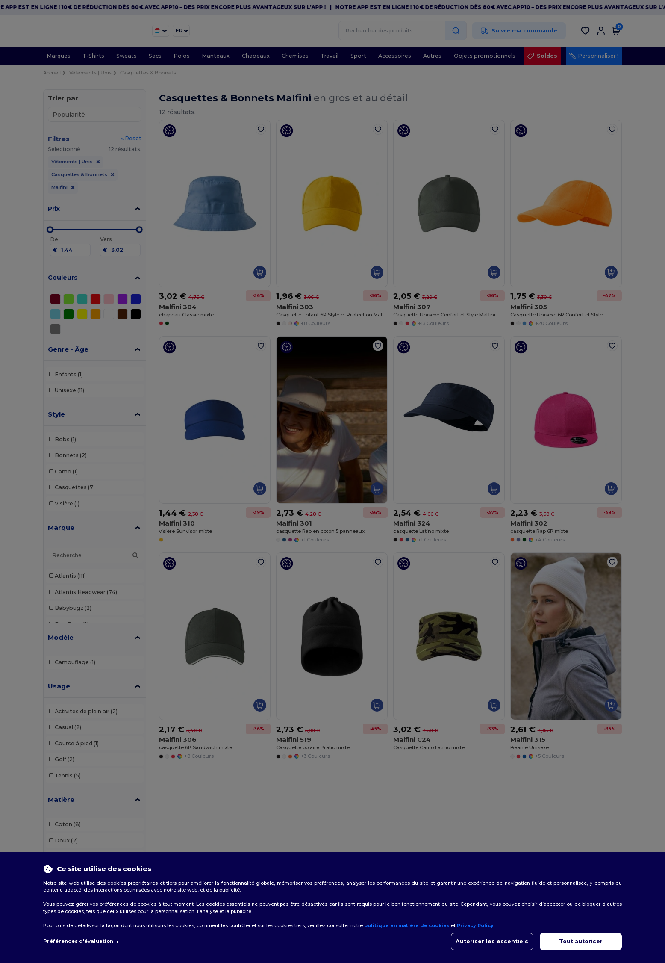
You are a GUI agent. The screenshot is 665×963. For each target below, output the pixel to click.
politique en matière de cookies (407, 925)
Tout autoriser (581, 941)
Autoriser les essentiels (492, 941)
